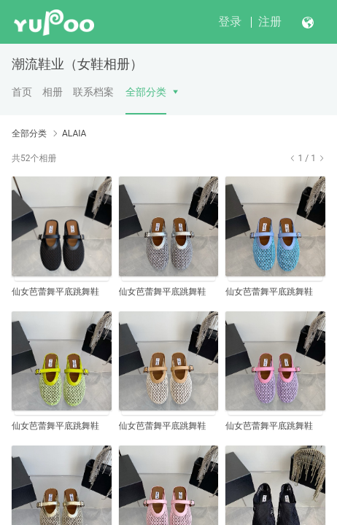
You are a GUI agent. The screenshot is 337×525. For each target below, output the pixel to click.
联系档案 (93, 92)
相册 (52, 92)
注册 (270, 21)
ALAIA (74, 133)
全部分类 (145, 92)
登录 (229, 21)
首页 (22, 92)
